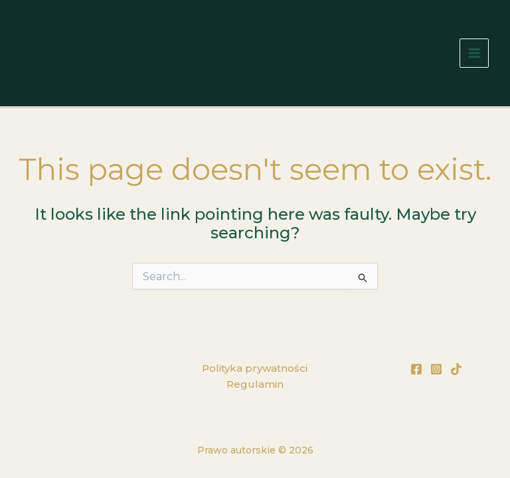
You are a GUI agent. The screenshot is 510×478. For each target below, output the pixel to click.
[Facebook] (416, 369)
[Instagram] (436, 369)
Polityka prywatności (254, 368)
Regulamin (255, 384)
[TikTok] (456, 369)
